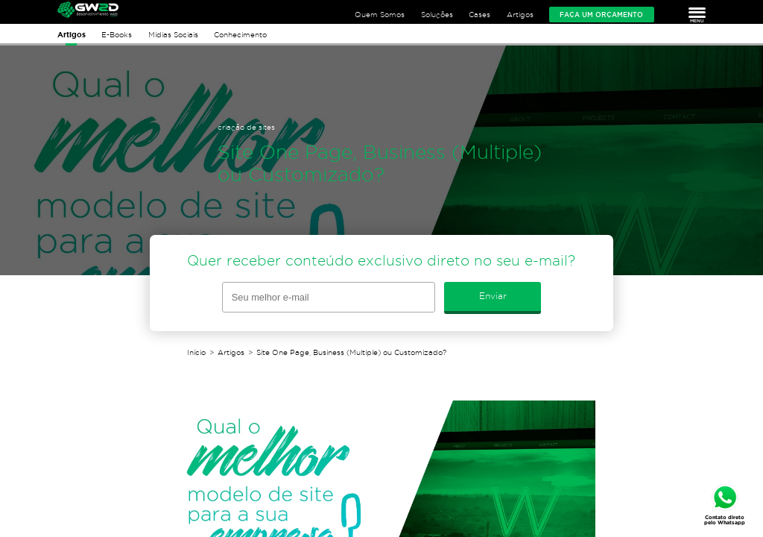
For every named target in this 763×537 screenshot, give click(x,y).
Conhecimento (240, 35)
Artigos (520, 14)
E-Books (116, 35)
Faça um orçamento (601, 15)
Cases (479, 14)
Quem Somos (380, 14)
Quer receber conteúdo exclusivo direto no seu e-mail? (381, 260)
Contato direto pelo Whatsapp (724, 519)
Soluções (437, 14)
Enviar (493, 296)
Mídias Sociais (173, 35)
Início (196, 352)
